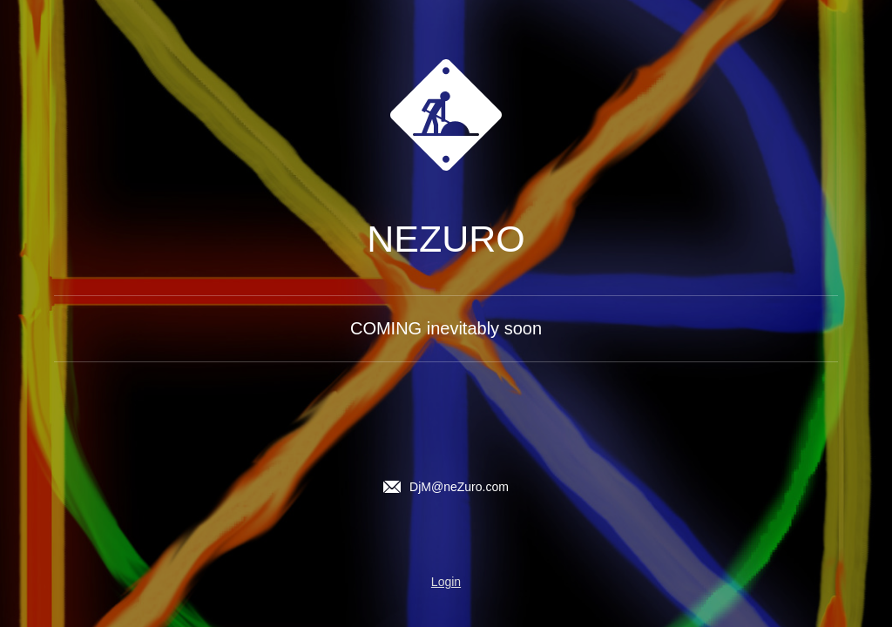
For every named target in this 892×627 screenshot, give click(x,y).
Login (446, 582)
